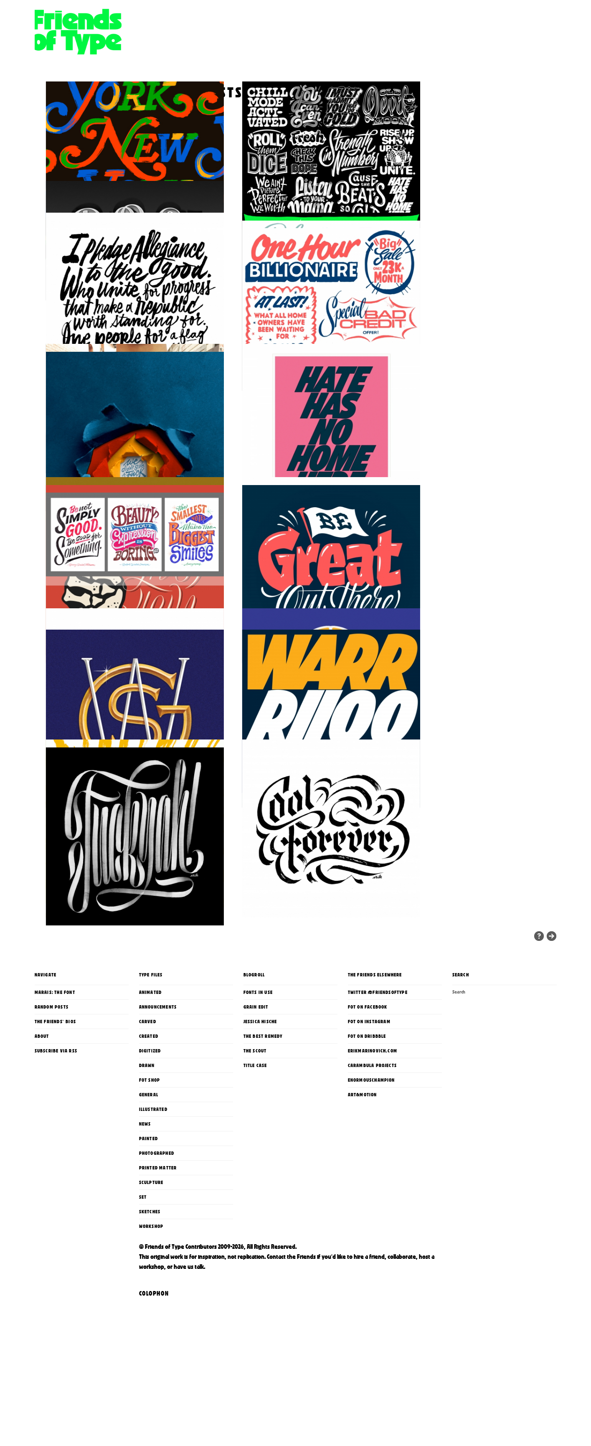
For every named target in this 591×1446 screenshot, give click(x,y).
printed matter (158, 1247)
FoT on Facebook (368, 1087)
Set (143, 1277)
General (148, 1174)
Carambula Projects (372, 1145)
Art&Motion (362, 1174)
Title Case (255, 1145)
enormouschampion (371, 1160)
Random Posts (51, 1087)
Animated (150, 1072)
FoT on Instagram (369, 1101)
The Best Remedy (263, 1116)
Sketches (150, 1291)
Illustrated (153, 1189)
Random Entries (539, 1016)
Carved (147, 1101)
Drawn (147, 1145)
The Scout (255, 1130)
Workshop (151, 1306)
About (42, 1116)
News (145, 1204)
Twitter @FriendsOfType (378, 1072)
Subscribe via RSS (56, 1130)
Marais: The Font (55, 1072)
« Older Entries (551, 1016)
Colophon (154, 1373)
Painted (148, 1218)
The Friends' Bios (55, 1101)
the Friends (301, 1337)
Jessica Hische (260, 1101)
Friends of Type (160, 52)
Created (148, 1116)
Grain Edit (256, 1087)
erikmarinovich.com (373, 1130)
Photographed (156, 1233)
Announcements (158, 1087)
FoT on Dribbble (367, 1116)
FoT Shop (149, 1160)
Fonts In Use (258, 1072)
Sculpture (151, 1262)
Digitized (150, 1130)
